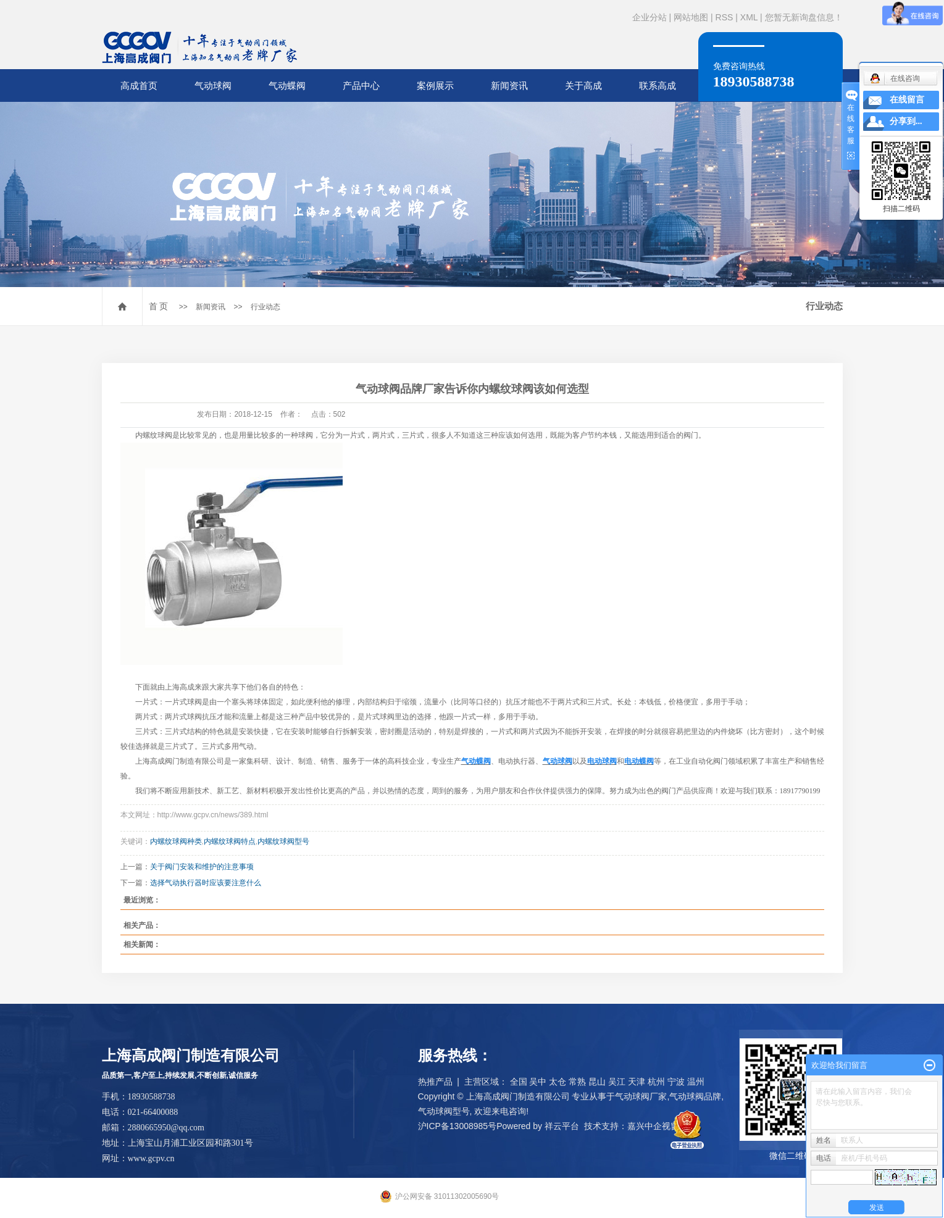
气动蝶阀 (287, 85)
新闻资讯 (509, 85)
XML (749, 17)
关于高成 (583, 85)
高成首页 (138, 85)
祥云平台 (562, 1126)
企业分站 (649, 17)
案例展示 (435, 85)
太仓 (557, 1082)
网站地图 (691, 17)
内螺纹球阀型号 (283, 841)
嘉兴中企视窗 (653, 1126)
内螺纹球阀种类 (176, 841)
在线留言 (907, 99)
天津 (636, 1082)
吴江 (616, 1082)
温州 (695, 1082)
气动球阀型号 (444, 1111)
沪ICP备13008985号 (457, 1126)
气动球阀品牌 (695, 1096)
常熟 (577, 1082)
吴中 (537, 1082)
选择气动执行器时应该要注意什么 (205, 882)
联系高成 (657, 85)
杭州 (656, 1082)
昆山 (597, 1082)
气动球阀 (213, 85)
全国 (518, 1082)
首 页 (159, 306)
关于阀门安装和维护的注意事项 (202, 866)
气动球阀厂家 (641, 1096)
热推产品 (435, 1082)
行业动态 (265, 306)
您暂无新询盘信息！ (804, 17)
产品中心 (361, 85)
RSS (724, 17)
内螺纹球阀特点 (230, 841)
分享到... (906, 121)
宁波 (676, 1082)
